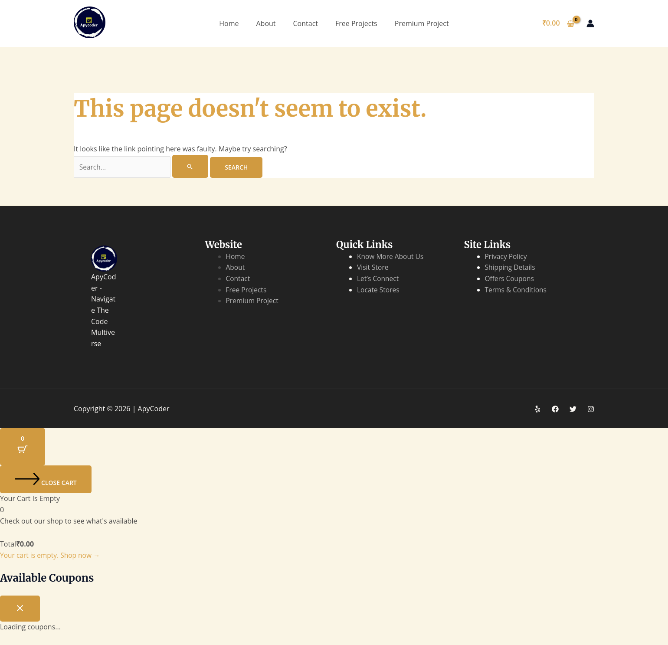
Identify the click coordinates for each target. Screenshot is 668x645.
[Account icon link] (590, 23)
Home (229, 23)
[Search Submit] (192, 166)
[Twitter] (573, 409)
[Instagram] (590, 409)
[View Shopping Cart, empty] (558, 23)
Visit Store (373, 267)
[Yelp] (537, 409)
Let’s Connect (378, 279)
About (265, 23)
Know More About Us (391, 257)
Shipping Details (511, 267)
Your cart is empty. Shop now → (51, 555)
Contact (305, 23)
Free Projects (356, 23)
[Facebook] (555, 409)
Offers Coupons (510, 279)
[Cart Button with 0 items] (22, 447)
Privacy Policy (506, 257)
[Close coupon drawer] (20, 609)
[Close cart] (46, 480)
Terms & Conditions (517, 290)
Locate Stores (379, 290)
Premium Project (422, 23)
